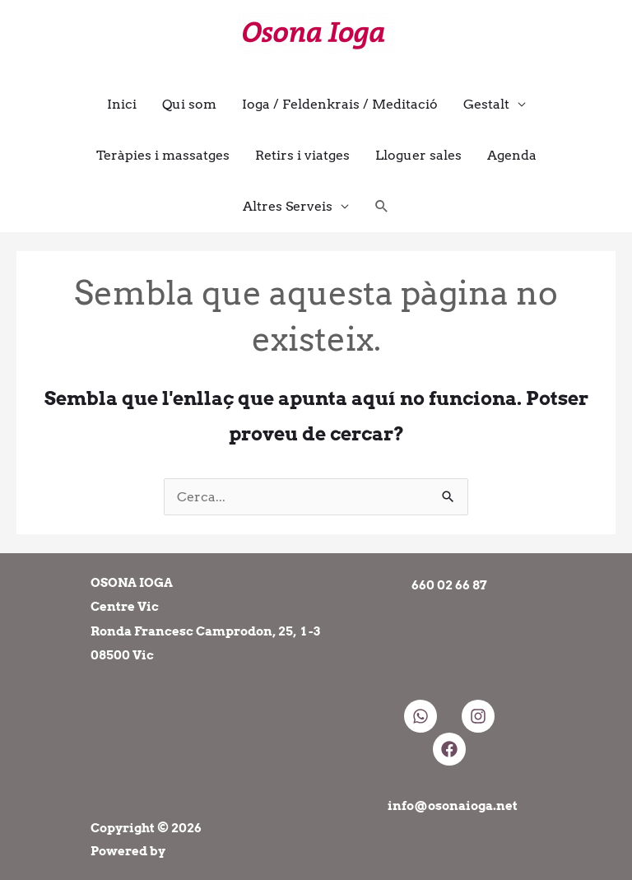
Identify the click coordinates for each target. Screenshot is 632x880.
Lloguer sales (418, 155)
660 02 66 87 (449, 585)
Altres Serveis (287, 206)
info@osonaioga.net (453, 806)
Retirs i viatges (302, 155)
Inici (122, 104)
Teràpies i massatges (163, 155)
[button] (382, 206)
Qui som (189, 104)
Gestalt (486, 104)
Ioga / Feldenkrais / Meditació (340, 104)
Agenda (512, 155)
